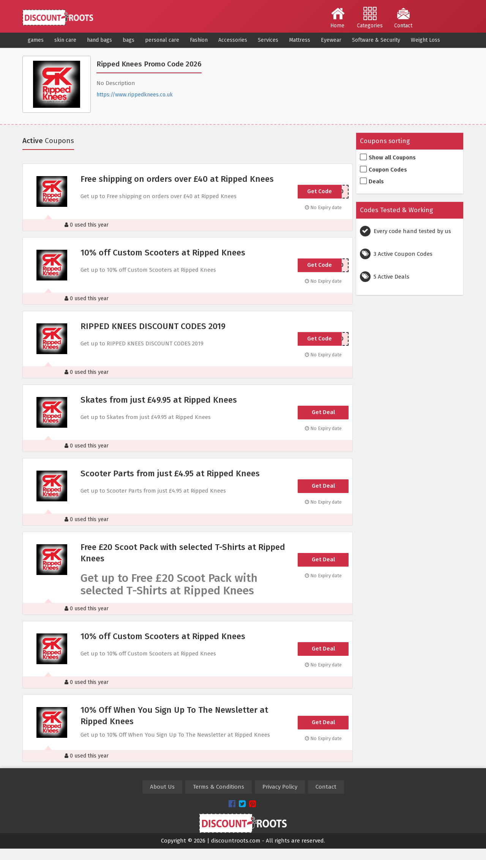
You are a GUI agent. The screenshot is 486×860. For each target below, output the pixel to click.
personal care (162, 40)
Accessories (232, 40)
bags (128, 40)
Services (268, 40)
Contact (403, 18)
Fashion (199, 40)
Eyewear (331, 40)
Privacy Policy (279, 786)
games (36, 40)
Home (338, 18)
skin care (65, 40)
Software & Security (376, 40)
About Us (162, 786)
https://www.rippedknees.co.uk (134, 94)
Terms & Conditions (218, 786)
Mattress (299, 40)
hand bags (99, 40)
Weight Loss (425, 40)
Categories (370, 18)
